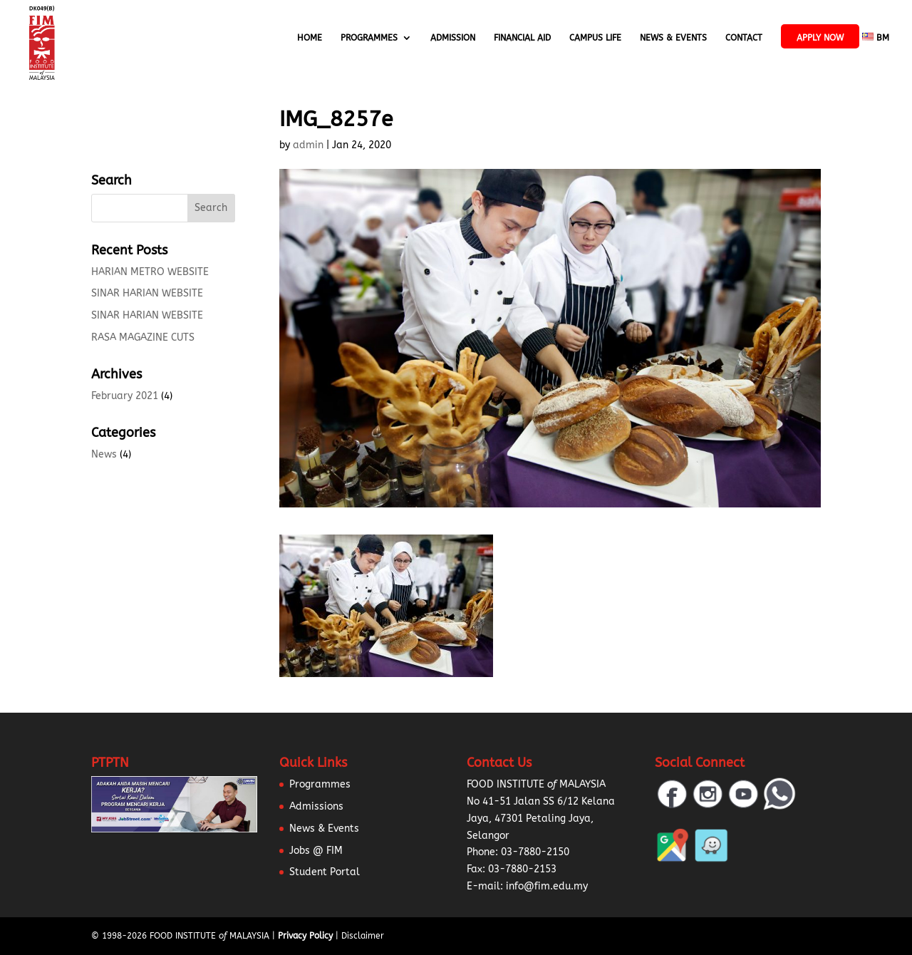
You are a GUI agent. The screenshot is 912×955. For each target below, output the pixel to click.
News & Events (673, 38)
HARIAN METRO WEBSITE (150, 272)
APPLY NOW (820, 38)
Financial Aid (522, 38)
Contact (743, 38)
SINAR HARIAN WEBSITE (147, 293)
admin (308, 145)
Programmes (369, 38)
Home (309, 38)
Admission (452, 38)
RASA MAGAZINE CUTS (143, 337)
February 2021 (124, 396)
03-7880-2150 (535, 852)
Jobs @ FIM (316, 851)
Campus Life (595, 38)
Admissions (316, 806)
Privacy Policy (305, 936)
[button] (28, 926)
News (104, 454)
